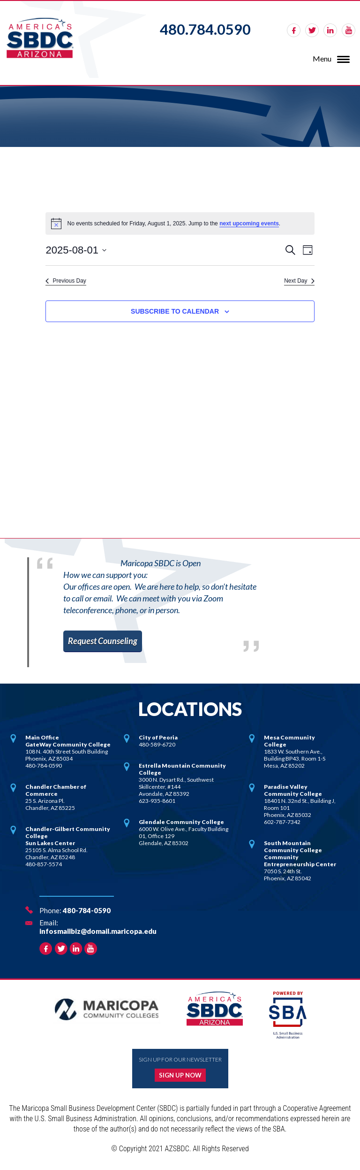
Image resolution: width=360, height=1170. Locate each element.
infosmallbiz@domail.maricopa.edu (98, 931)
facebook (293, 30)
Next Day (299, 280)
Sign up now (180, 1075)
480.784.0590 (205, 29)
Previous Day (65, 280)
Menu (322, 58)
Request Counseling (102, 641)
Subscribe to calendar (175, 311)
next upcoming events (249, 223)
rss (348, 30)
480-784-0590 (87, 910)
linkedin (330, 30)
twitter (312, 30)
